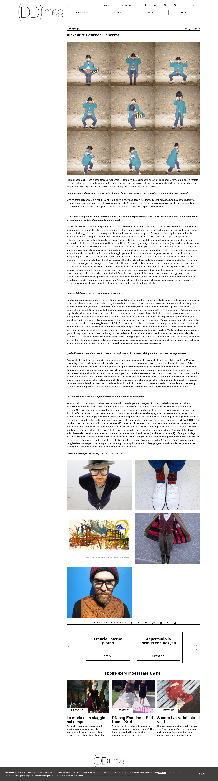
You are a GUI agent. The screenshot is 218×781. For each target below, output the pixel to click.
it (188, 5)
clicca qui (162, 773)
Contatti (127, 5)
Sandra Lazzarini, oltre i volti (178, 720)
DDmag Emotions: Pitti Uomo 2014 (132, 720)
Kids (150, 12)
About (108, 5)
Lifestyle (82, 12)
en (192, 5)
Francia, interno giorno (108, 641)
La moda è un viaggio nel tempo (86, 720)
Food (184, 12)
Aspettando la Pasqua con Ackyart (158, 641)
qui (178, 183)
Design (116, 12)
